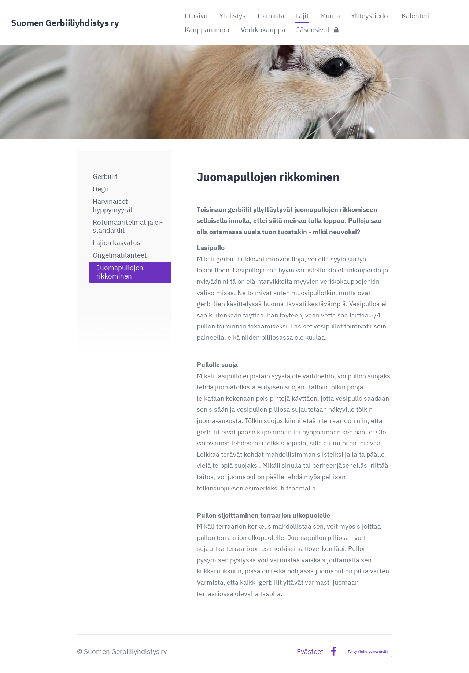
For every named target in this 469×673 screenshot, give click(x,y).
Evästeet (310, 651)
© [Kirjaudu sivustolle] (80, 651)
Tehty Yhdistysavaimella (368, 651)
